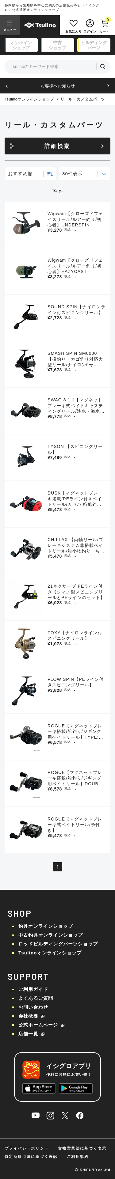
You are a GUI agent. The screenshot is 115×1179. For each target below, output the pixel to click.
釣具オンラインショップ (45, 926)
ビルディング (94, 45)
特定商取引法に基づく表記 (31, 1156)
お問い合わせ (33, 1007)
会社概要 (28, 1015)
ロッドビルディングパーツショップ (58, 943)
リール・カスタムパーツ (82, 99)
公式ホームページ (38, 1024)
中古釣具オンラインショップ (50, 935)
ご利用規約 (78, 1156)
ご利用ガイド (33, 989)
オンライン (21, 45)
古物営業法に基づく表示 (82, 1148)
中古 (57, 45)
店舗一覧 (28, 1033)
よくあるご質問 (35, 998)
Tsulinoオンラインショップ (29, 99)
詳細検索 (57, 146)
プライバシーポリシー (27, 1148)
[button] (7, 86)
